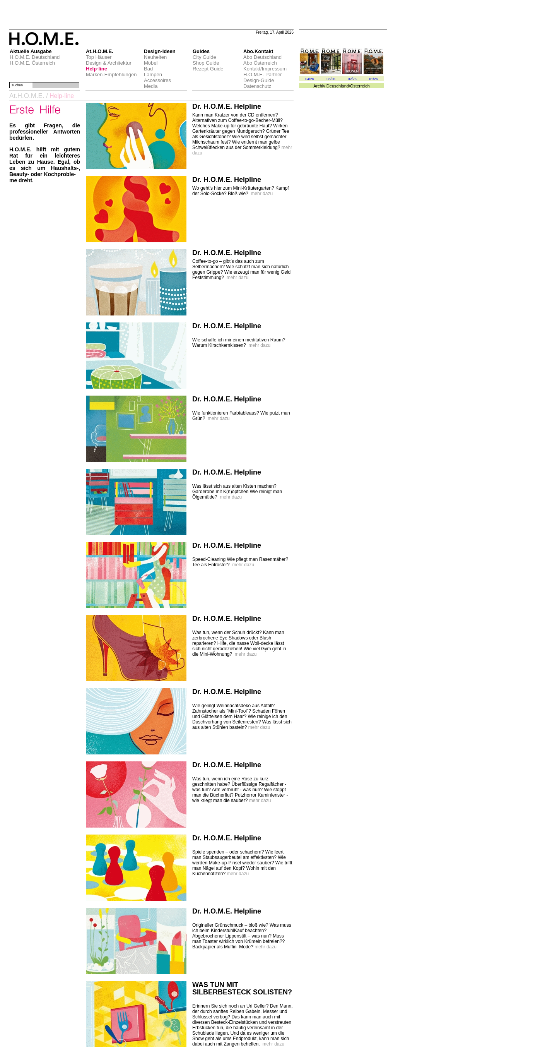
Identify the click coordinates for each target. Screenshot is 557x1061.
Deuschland (337, 86)
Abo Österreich (260, 63)
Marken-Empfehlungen (111, 74)
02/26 (352, 79)
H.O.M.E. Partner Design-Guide (262, 77)
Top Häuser (98, 57)
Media (150, 86)
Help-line (96, 69)
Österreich (360, 86)
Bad (148, 69)
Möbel (150, 63)
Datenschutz (257, 86)
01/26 (373, 79)
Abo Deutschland (262, 57)
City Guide (204, 57)
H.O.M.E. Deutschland (35, 57)
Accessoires (157, 80)
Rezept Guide (208, 69)
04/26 (309, 79)
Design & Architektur (109, 63)
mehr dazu (262, 193)
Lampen (153, 74)
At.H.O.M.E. (26, 95)
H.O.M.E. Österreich (32, 63)
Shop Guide (206, 63)
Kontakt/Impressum (265, 69)
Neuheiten (155, 57)
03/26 (330, 79)
